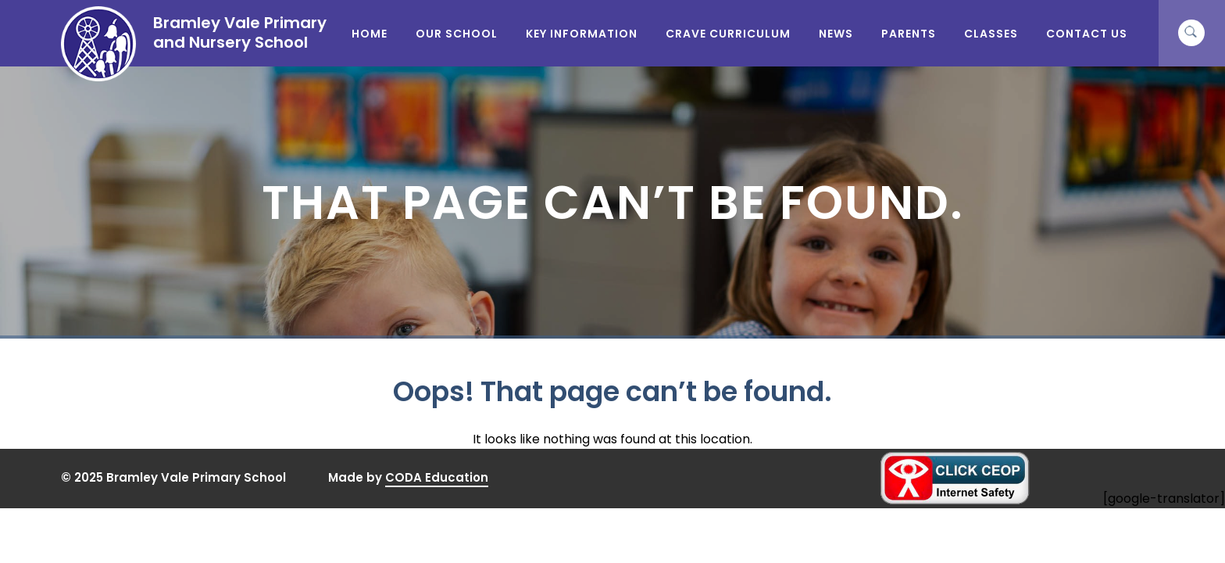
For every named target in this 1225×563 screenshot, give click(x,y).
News (836, 33)
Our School (457, 33)
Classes (991, 33)
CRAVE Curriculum (728, 33)
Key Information (582, 33)
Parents (908, 33)
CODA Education (436, 477)
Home (370, 33)
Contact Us (1086, 33)
